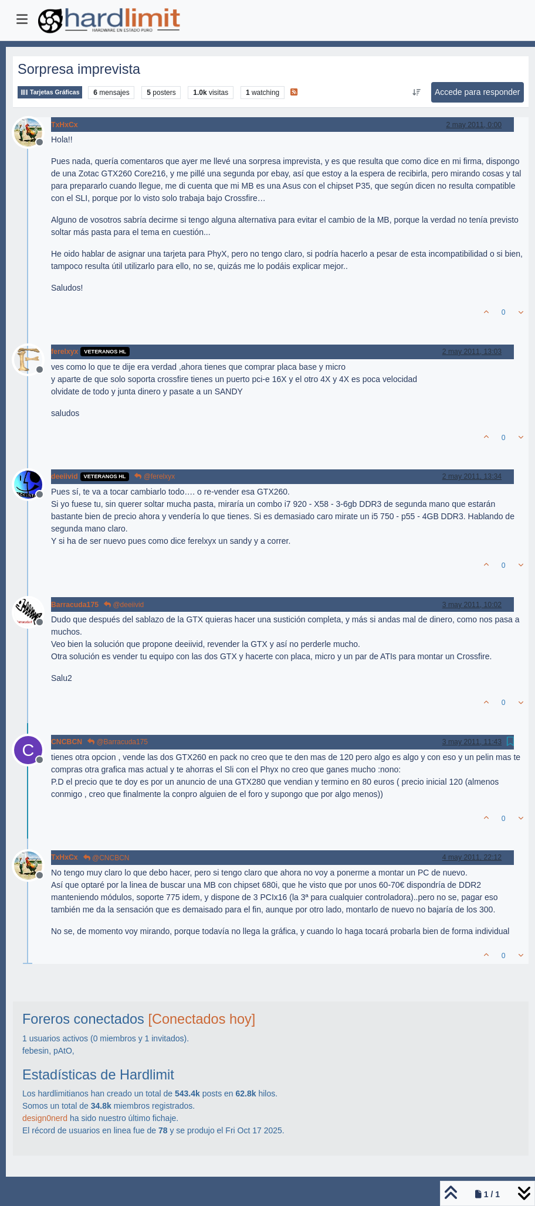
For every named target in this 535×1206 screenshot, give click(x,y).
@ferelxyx (154, 476)
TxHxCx (64, 125)
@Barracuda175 (117, 742)
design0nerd (44, 1118)
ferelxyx (64, 352)
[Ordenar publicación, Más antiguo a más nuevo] (416, 92)
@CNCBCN (106, 858)
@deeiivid (124, 605)
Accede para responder (477, 92)
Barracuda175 (75, 605)
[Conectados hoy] (201, 1019)
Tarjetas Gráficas (50, 92)
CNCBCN (66, 742)
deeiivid (64, 476)
